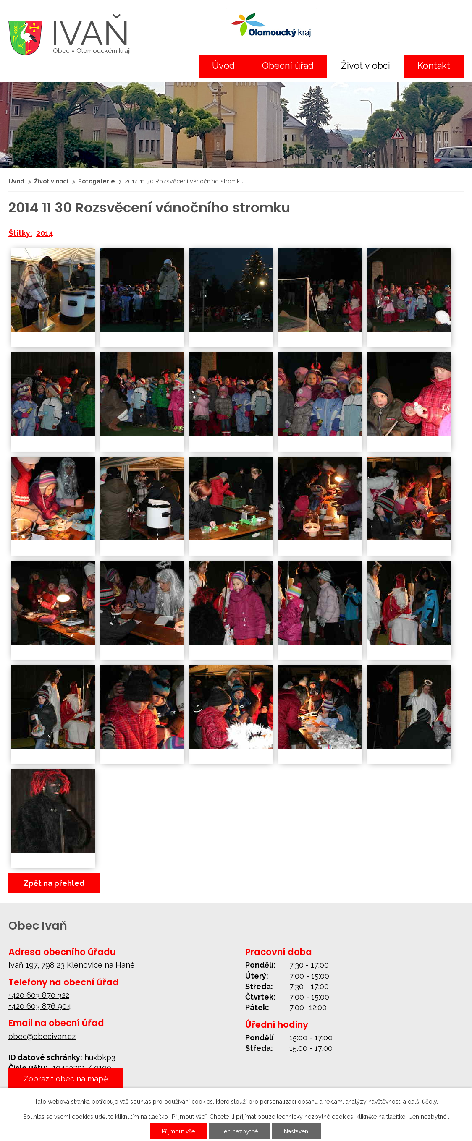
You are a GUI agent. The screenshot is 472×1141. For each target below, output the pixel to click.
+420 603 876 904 (39, 1006)
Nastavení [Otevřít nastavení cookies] (296, 1131)
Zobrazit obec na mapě (66, 1078)
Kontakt (433, 65)
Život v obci (365, 65)
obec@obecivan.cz (42, 1036)
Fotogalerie (96, 181)
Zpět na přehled (54, 883)
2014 (44, 233)
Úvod (223, 65)
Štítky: (20, 233)
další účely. (423, 1101)
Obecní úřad (288, 65)
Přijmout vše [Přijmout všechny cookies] (178, 1131)
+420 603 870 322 (38, 995)
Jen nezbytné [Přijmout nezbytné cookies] (239, 1131)
